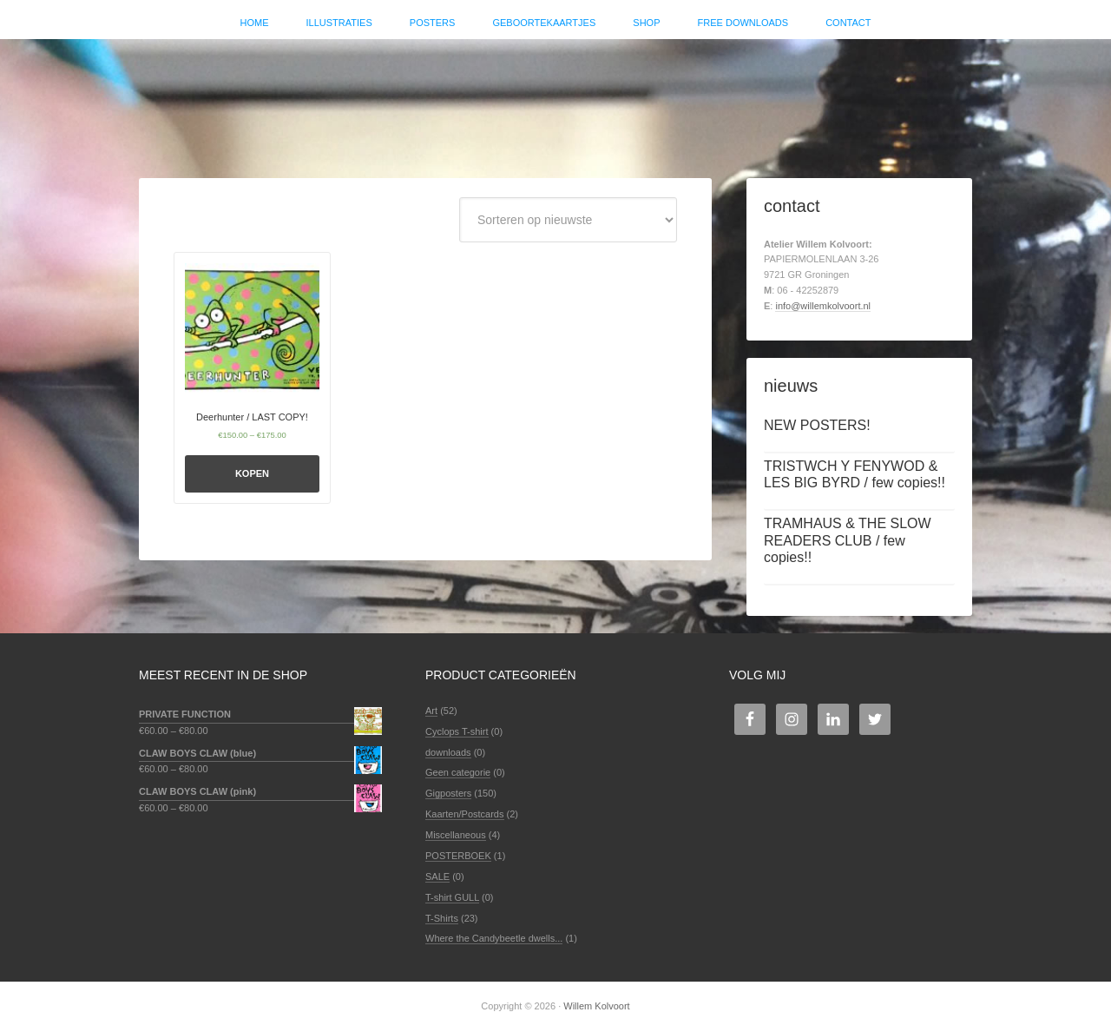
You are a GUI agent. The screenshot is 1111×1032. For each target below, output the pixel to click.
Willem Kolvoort (555, 100)
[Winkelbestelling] (568, 219)
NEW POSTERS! (817, 425)
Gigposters (448, 793)
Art (431, 710)
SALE (437, 876)
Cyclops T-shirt (457, 731)
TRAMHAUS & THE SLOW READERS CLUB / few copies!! (847, 540)
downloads (448, 752)
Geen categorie (457, 772)
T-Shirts (441, 918)
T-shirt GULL (452, 897)
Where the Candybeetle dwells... (493, 938)
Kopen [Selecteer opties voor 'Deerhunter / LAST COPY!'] (252, 473)
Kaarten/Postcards (464, 814)
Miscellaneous (455, 835)
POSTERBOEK (458, 855)
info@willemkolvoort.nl (823, 306)
